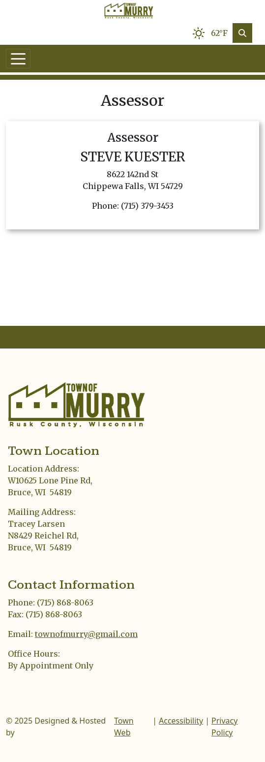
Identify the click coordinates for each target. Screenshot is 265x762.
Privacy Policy (224, 726)
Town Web (124, 726)
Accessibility (181, 720)
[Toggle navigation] (18, 58)
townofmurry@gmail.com (86, 634)
